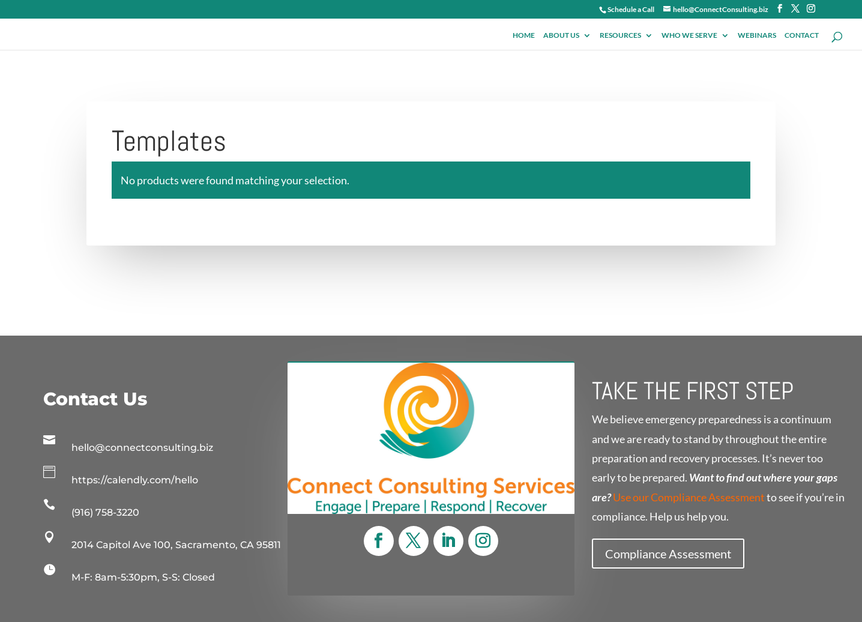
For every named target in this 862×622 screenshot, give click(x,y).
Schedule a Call (630, 9)
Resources (620, 33)
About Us (561, 33)
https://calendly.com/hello (134, 480)
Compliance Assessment (668, 553)
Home (524, 33)
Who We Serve (689, 33)
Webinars (757, 33)
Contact (802, 33)
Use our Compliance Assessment (689, 497)
